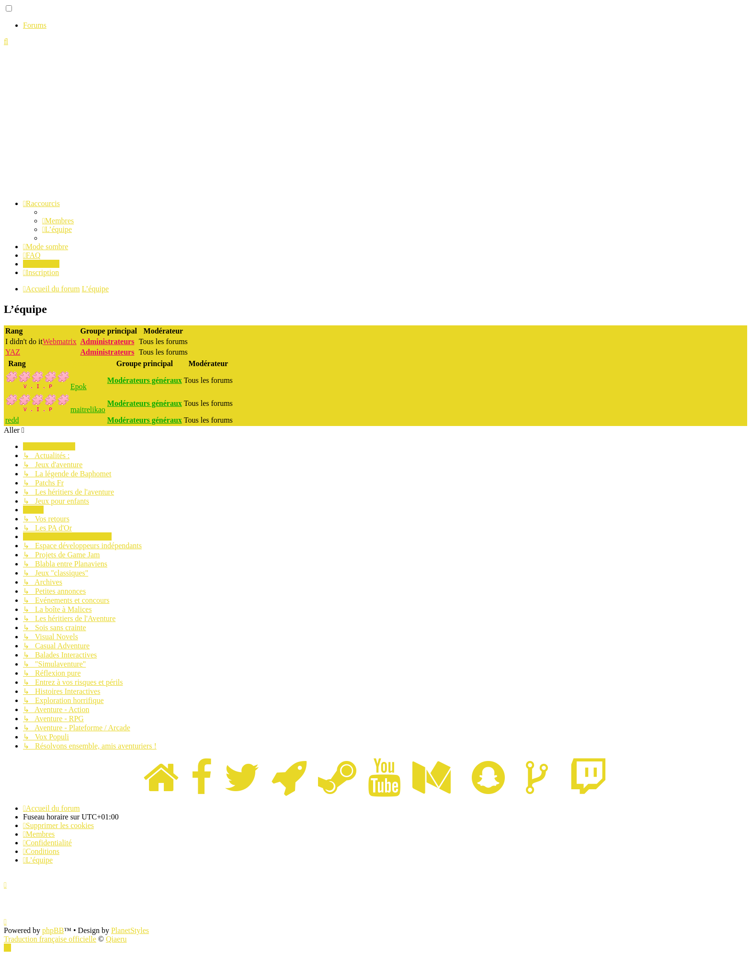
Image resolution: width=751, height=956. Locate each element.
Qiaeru (116, 939)
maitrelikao (87, 409)
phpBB (53, 930)
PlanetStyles (130, 930)
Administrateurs (51, 331)
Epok (78, 386)
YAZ (12, 352)
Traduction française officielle (50, 939)
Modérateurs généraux (65, 363)
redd (12, 420)
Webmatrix (60, 341)
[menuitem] (58, 221)
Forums (34, 25)
